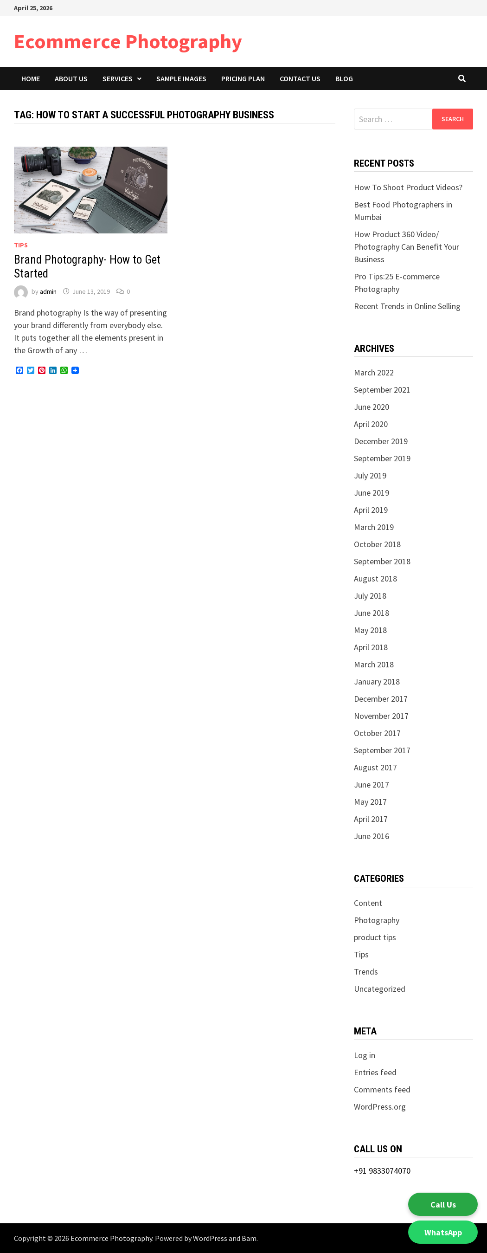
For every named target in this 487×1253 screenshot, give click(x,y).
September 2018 (382, 561)
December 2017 (381, 698)
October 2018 (377, 544)
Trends (366, 971)
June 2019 (371, 492)
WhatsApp (443, 1232)
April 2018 (371, 647)
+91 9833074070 (382, 1170)
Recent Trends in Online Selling (407, 306)
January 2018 (377, 681)
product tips (375, 937)
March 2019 (374, 527)
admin (48, 291)
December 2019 (381, 441)
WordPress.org (380, 1106)
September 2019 (382, 458)
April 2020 (371, 424)
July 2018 (370, 595)
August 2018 (375, 578)
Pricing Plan (243, 78)
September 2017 (382, 750)
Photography (376, 920)
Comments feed (382, 1089)
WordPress (210, 1238)
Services (118, 78)
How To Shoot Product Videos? (409, 187)
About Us (71, 78)
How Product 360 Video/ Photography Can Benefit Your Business (406, 247)
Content (368, 903)
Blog (344, 78)
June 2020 (371, 406)
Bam (249, 1238)
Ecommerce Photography (128, 41)
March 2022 (374, 372)
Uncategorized (379, 988)
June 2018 (371, 612)
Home (30, 78)
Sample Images (181, 78)
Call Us (443, 1204)
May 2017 (370, 801)
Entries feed (375, 1072)
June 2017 (371, 784)
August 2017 (375, 767)
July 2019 (370, 475)
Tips (21, 245)
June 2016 (371, 836)
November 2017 (381, 715)
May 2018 (370, 630)
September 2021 (382, 389)
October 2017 (377, 733)
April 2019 (371, 509)
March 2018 (374, 664)
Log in (364, 1055)
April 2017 (371, 819)
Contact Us (300, 78)
